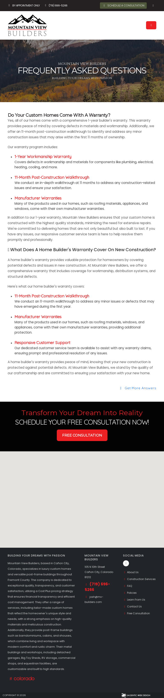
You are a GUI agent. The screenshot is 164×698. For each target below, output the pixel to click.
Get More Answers (137, 388)
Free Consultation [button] (82, 435)
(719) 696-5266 (55, 5)
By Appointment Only (24, 5)
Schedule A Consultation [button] (123, 5)
